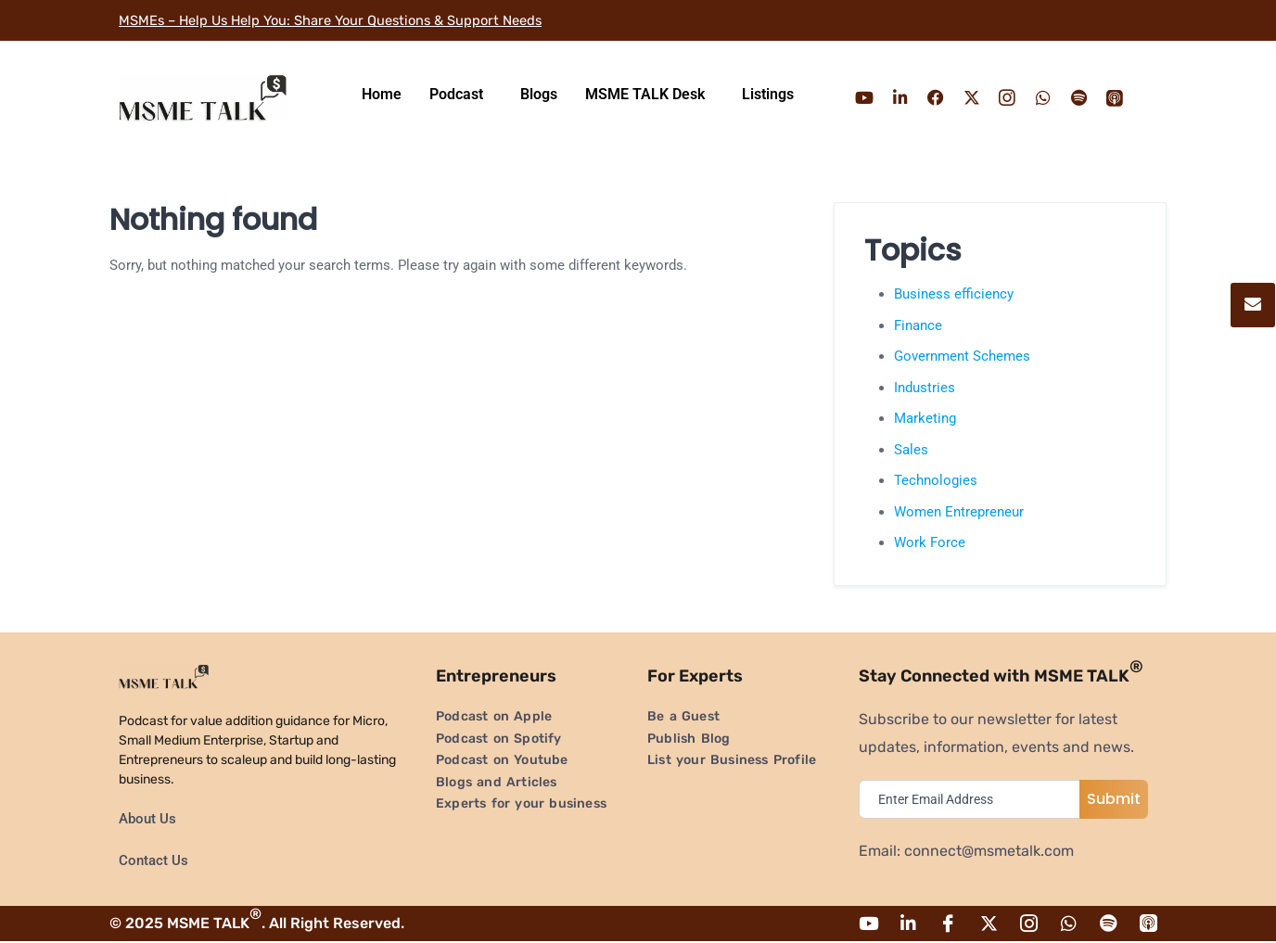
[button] (460, 94)
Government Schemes (962, 356)
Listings (768, 94)
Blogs (538, 94)
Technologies (935, 480)
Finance (918, 325)
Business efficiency (954, 294)
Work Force (929, 542)
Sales (911, 449)
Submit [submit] (1114, 798)
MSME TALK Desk (645, 94)
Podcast (456, 94)
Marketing (925, 418)
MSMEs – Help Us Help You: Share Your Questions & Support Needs (350, 20)
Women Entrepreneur (959, 511)
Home (382, 94)
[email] (974, 799)
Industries (924, 387)
